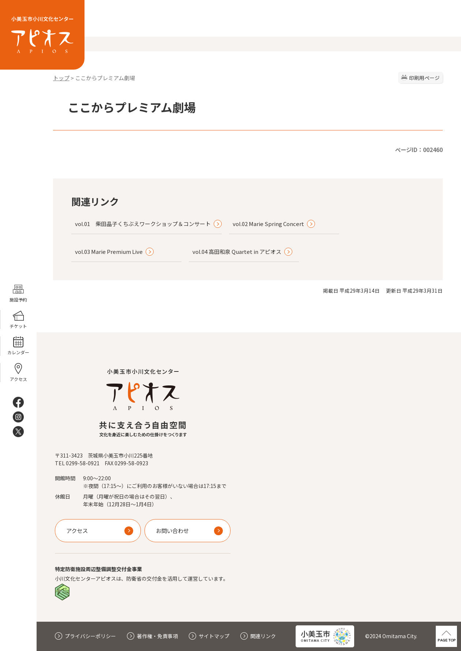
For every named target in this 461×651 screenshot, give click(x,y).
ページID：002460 (419, 149)
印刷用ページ (424, 77)
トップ (61, 78)
